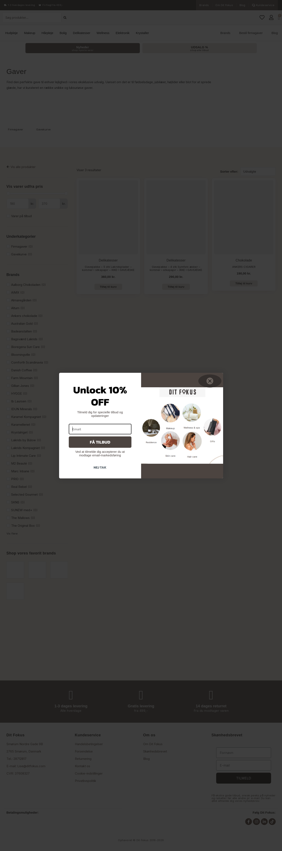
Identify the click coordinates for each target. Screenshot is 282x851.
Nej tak (100, 467)
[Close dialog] (209, 380)
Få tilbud (100, 442)
